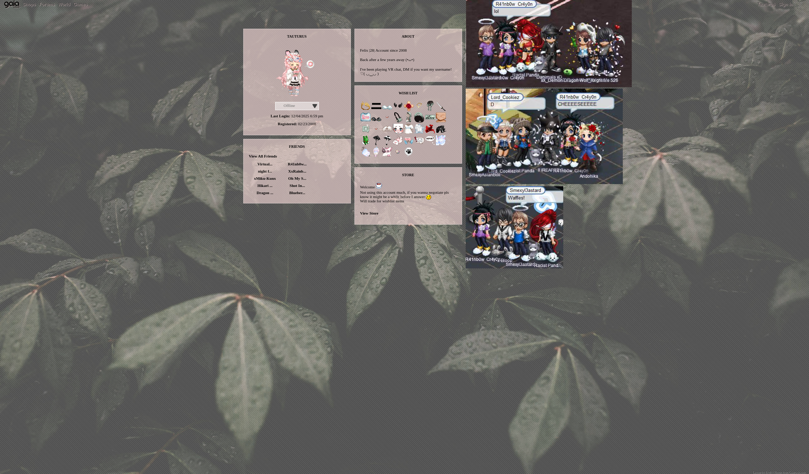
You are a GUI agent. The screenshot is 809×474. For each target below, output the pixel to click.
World (64, 4)
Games (80, 4)
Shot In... (297, 185)
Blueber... (297, 193)
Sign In (786, 4)
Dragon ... (265, 193)
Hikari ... (264, 185)
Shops (29, 4)
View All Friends (263, 156)
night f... (265, 171)
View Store (369, 213)
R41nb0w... (297, 164)
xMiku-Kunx (265, 178)
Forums (47, 4)
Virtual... (264, 164)
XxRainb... (297, 171)
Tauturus (766, 4)
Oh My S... (297, 178)
